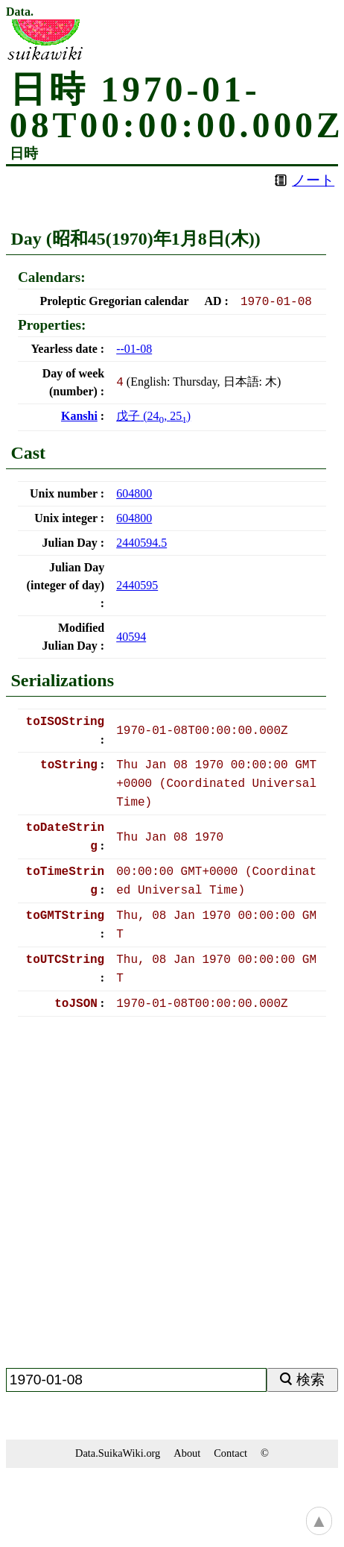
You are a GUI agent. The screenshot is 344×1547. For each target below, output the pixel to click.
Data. (20, 12)
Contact (230, 1453)
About (186, 1453)
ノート (313, 180)
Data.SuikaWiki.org (117, 1453)
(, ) (153, 416)
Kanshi (79, 416)
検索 (310, 1379)
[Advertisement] (151, 1198)
